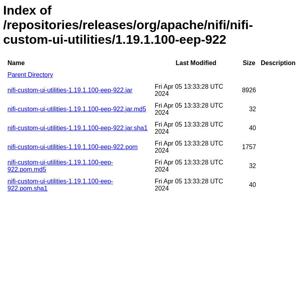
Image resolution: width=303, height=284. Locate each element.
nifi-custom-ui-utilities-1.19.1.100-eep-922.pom (72, 147)
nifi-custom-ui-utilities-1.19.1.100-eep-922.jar (70, 90)
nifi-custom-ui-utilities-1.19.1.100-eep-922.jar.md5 (76, 109)
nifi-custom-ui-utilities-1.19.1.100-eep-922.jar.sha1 (77, 128)
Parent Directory (30, 74)
